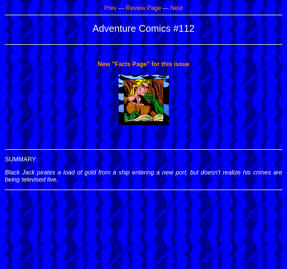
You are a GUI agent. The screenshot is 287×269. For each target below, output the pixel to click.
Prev (110, 8)
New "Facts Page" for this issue (143, 64)
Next (176, 8)
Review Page (143, 8)
